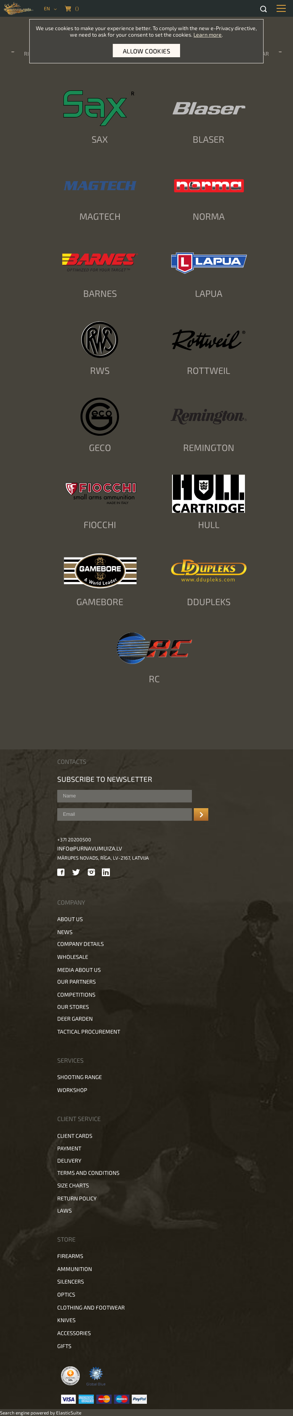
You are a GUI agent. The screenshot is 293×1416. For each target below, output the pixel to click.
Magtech (100, 216)
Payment (69, 1148)
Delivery (69, 1160)
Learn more (207, 34)
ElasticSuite (68, 1412)
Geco (100, 447)
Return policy (77, 1198)
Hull (208, 524)
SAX (100, 139)
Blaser (208, 139)
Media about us (79, 970)
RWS (99, 370)
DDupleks (208, 601)
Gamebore (99, 601)
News (64, 932)
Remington (208, 447)
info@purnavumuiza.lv (89, 848)
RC (154, 678)
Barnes (100, 293)
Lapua (208, 293)
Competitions (76, 994)
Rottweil (208, 370)
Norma (209, 216)
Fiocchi (100, 524)
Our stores (73, 1007)
